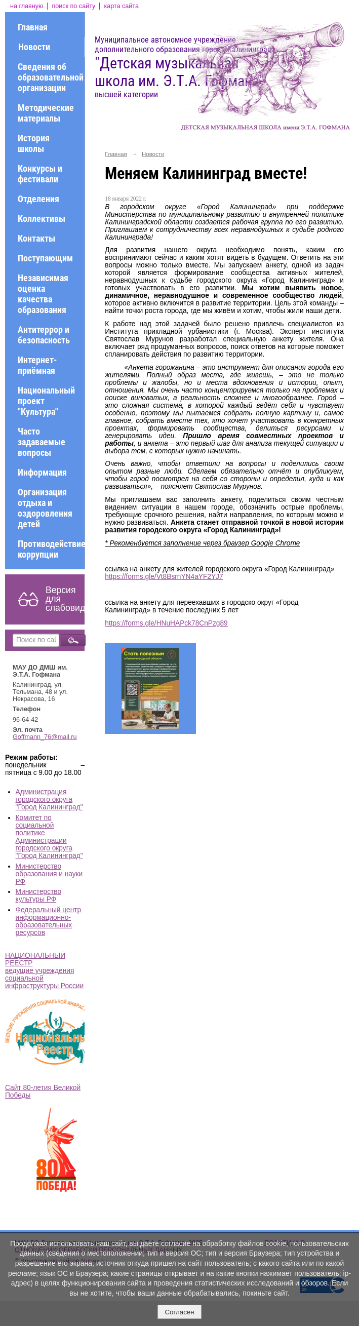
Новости (34, 47)
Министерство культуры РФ (39, 895)
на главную (26, 6)
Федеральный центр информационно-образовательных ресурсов (49, 921)
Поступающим (45, 258)
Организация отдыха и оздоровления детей (45, 508)
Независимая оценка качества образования (43, 293)
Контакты (36, 238)
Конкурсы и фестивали (40, 173)
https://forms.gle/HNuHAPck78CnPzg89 (166, 623)
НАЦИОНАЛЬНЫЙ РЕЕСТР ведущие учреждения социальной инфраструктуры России (44, 971)
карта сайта (121, 6)
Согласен (179, 1312)
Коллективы (41, 218)
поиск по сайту (73, 6)
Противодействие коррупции (51, 549)
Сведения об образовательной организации (51, 77)
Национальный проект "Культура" (46, 401)
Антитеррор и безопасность (44, 334)
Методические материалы (46, 113)
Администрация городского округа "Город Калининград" (49, 799)
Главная (33, 27)
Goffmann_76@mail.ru (45, 736)
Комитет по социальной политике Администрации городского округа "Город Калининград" (49, 837)
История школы (34, 143)
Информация (42, 472)
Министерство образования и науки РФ (49, 874)
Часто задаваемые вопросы (41, 442)
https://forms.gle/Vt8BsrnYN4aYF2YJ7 (164, 576)
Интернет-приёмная (37, 365)
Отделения (38, 198)
